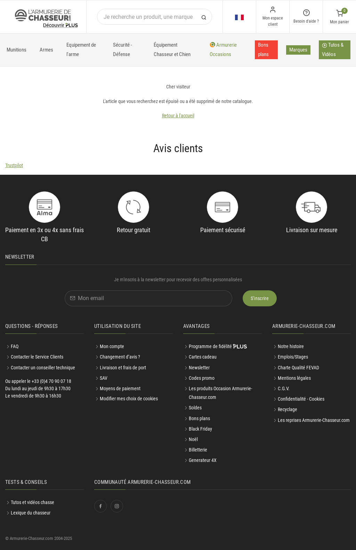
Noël (193, 439)
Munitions (16, 50)
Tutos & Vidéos (332, 49)
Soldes (195, 407)
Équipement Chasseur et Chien (172, 49)
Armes (46, 50)
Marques (298, 50)
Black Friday (200, 429)
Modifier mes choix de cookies (129, 398)
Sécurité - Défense (122, 49)
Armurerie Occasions (223, 49)
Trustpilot (14, 165)
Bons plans (263, 49)
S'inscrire (260, 298)
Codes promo (202, 378)
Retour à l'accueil (178, 115)
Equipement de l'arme (81, 49)
